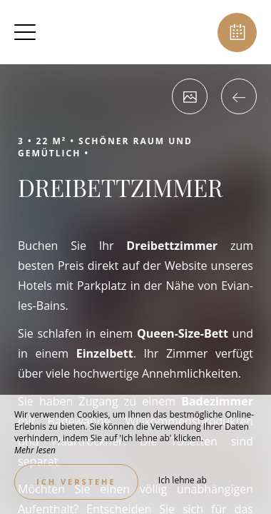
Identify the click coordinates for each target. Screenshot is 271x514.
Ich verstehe (76, 481)
